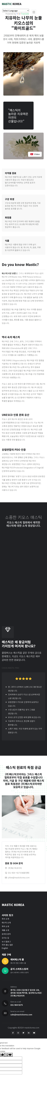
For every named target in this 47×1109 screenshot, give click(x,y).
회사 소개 (5, 918)
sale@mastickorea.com (21, 1014)
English (5, 948)
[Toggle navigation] (33, 11)
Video (35, 154)
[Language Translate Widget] (15, 10)
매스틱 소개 (6, 922)
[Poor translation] (9, 1055)
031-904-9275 (16, 1004)
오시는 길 (5, 937)
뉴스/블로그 (6, 941)
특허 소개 (5, 926)
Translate (23, 13)
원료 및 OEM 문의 (14, 863)
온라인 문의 (6, 934)
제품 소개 (5, 930)
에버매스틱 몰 (17, 959)
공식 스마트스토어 (19, 969)
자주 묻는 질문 (7, 944)
